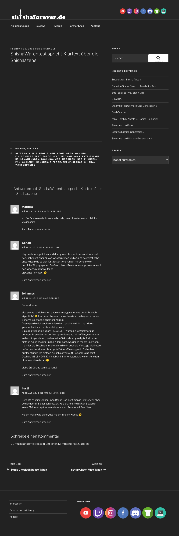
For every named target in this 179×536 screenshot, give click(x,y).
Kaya (77, 156)
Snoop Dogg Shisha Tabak (126, 79)
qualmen (28, 162)
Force (47, 156)
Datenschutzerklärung (21, 510)
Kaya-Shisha (91, 156)
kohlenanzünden (27, 159)
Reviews (42, 25)
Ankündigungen (19, 25)
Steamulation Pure (122, 125)
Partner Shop (76, 25)
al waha (21, 153)
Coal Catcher (119, 112)
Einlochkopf (24, 156)
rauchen (42, 162)
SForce (78, 162)
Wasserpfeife (25, 165)
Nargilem (69, 159)
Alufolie (42, 153)
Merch (58, 25)
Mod (58, 159)
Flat (38, 156)
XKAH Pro (117, 99)
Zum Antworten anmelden (36, 229)
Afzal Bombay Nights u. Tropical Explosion (135, 118)
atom (61, 153)
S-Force (55, 162)
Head (56, 156)
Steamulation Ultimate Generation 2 (132, 138)
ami (52, 153)
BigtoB (20, 148)
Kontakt (95, 25)
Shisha (89, 162)
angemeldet (31, 443)
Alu (31, 153)
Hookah (66, 156)
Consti (26, 242)
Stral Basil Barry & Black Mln (128, 92)
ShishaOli (48, 49)
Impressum (15, 503)
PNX (18, 162)
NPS (80, 159)
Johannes (28, 293)
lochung (47, 159)
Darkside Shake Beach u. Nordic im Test (134, 86)
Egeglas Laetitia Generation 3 (128, 131)
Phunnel (90, 159)
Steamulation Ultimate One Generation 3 (134, 105)
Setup (67, 162)
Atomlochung (76, 153)
